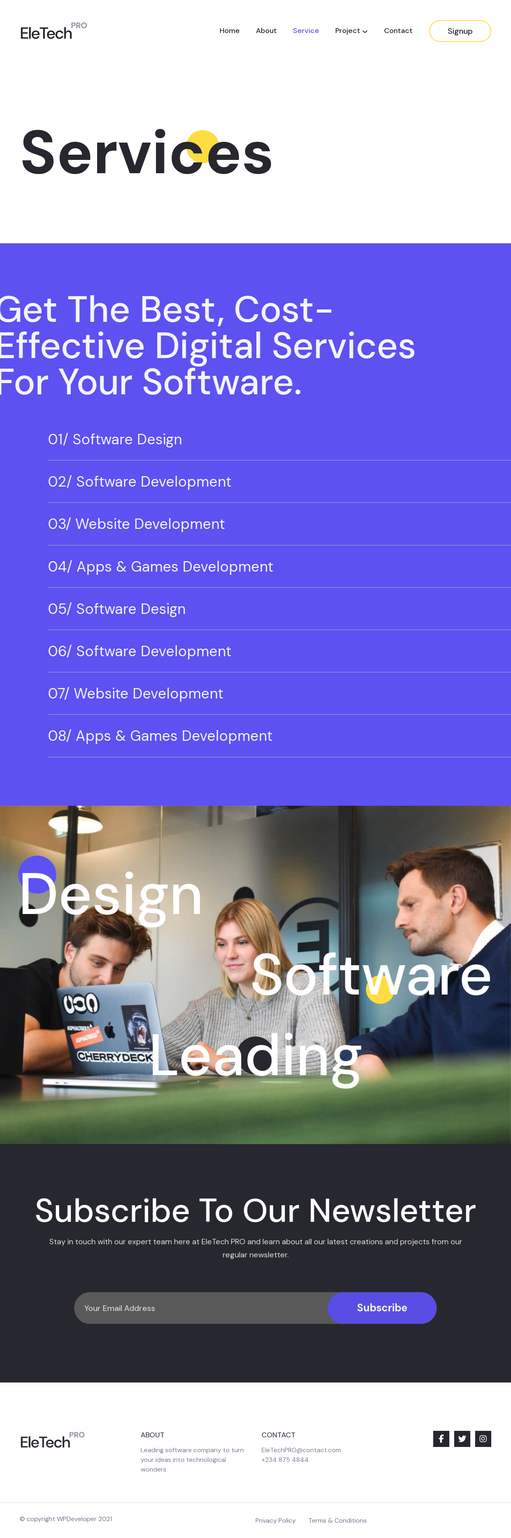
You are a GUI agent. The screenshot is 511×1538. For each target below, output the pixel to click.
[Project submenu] (365, 31)
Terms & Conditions (337, 1520)
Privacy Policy (276, 1520)
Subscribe (382, 1333)
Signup (460, 31)
